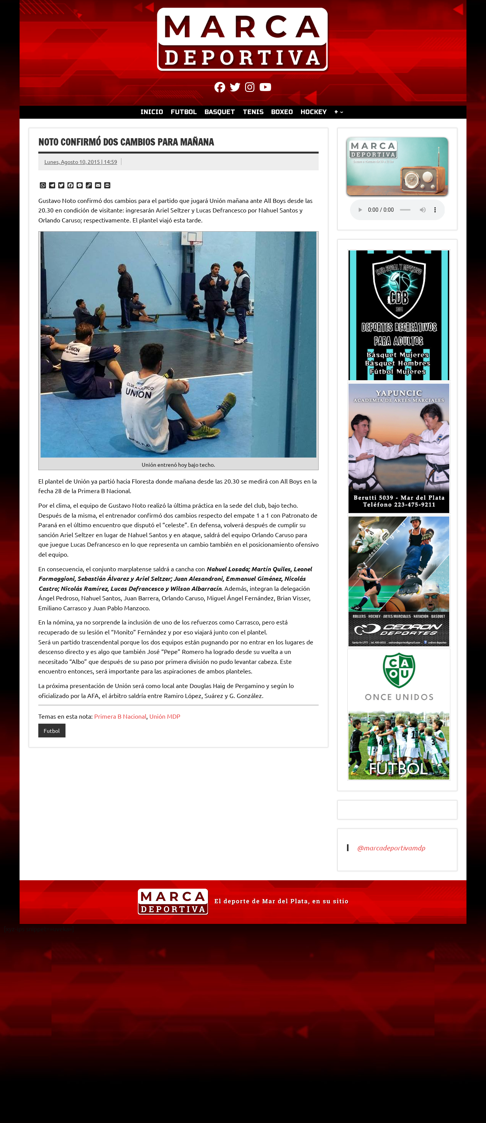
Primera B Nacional (120, 716)
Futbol (52, 730)
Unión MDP (164, 716)
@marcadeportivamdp (391, 847)
